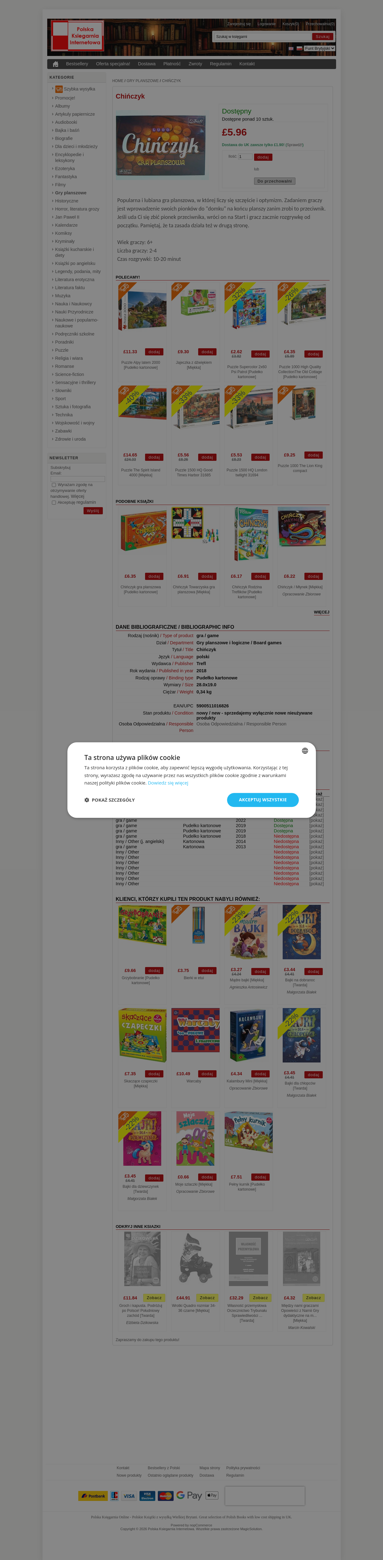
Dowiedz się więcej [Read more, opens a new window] (168, 783)
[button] (109, 800)
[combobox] (305, 751)
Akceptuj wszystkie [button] (263, 800)
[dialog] (191, 780)
